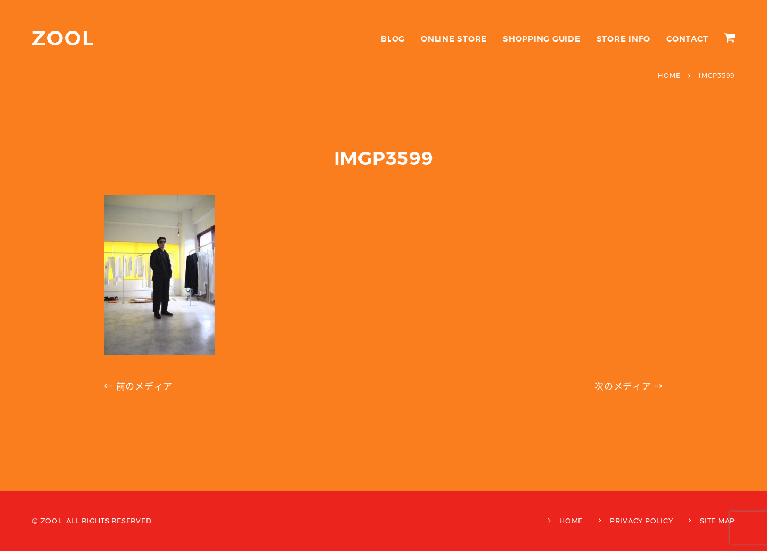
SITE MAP (717, 520)
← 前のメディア (138, 386)
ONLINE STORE (454, 39)
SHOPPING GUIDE (542, 39)
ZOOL (63, 38)
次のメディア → (628, 386)
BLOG (393, 39)
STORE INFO (624, 39)
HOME (571, 520)
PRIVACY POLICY (641, 520)
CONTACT (687, 39)
